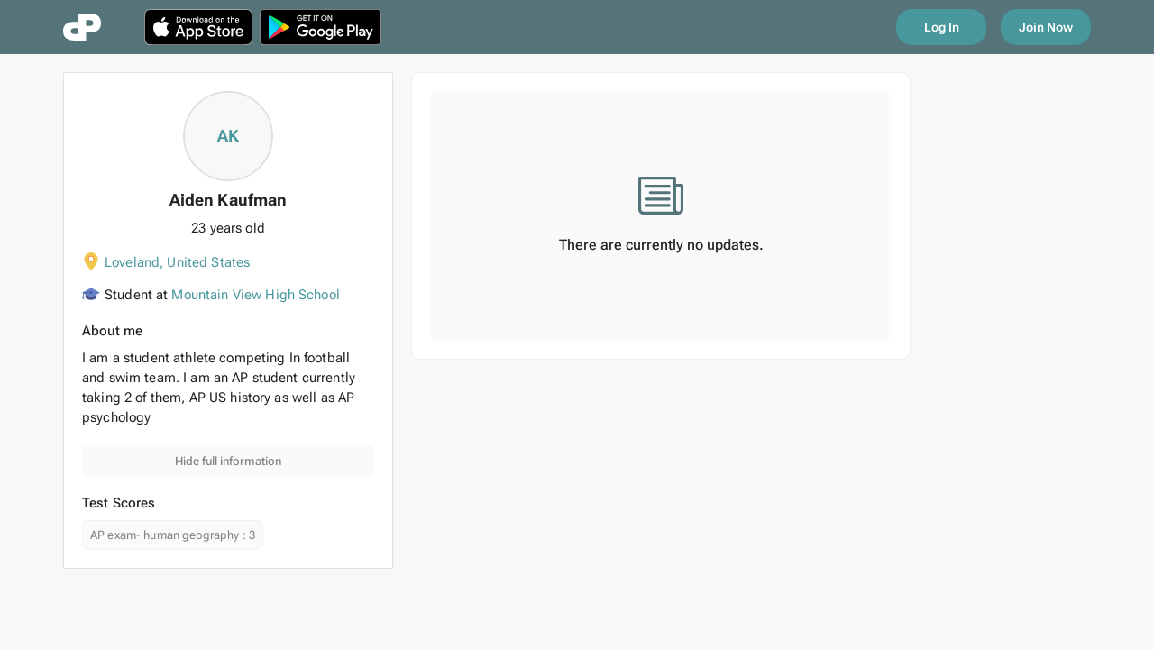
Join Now (1046, 27)
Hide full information (228, 461)
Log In (941, 27)
